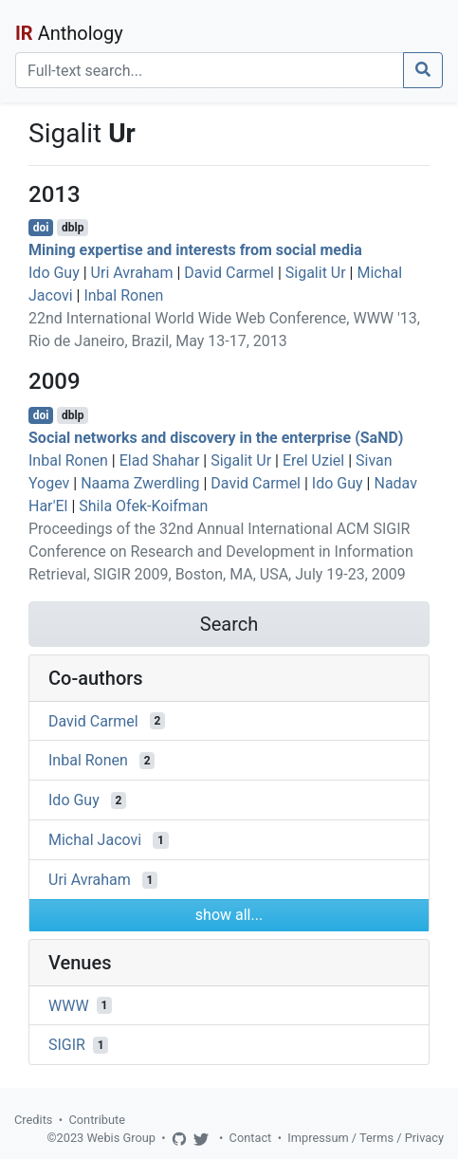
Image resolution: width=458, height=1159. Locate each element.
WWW (68, 1005)
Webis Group (121, 1138)
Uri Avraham (132, 273)
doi (41, 227)
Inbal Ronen (123, 295)
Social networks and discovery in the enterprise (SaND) (215, 438)
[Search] (209, 70)
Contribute (96, 1120)
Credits (33, 1120)
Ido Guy (54, 273)
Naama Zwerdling (140, 483)
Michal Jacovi (94, 840)
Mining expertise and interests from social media (195, 250)
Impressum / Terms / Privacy (365, 1138)
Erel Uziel (313, 460)
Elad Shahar (159, 460)
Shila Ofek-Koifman (143, 506)
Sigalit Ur (315, 273)
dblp (72, 227)
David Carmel (229, 273)
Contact (250, 1138)
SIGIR (66, 1045)
